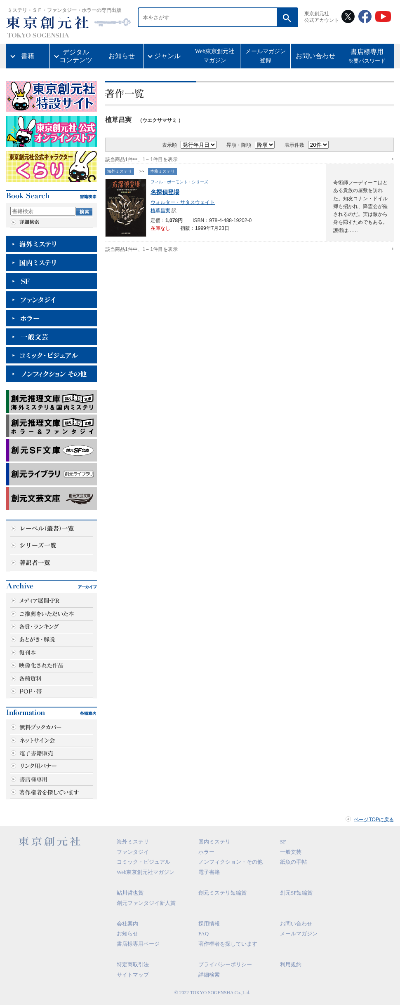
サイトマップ (133, 975)
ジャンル (167, 55)
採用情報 (209, 924)
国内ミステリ (214, 842)
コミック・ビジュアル (143, 862)
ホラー (206, 852)
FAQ (203, 933)
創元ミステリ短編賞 (222, 893)
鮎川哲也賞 (130, 893)
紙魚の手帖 (293, 862)
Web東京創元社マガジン (214, 55)
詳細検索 (209, 975)
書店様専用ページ (138, 944)
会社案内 (127, 924)
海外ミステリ (119, 171)
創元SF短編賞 (296, 893)
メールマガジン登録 (265, 55)
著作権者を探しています (227, 944)
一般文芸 (290, 852)
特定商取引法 (133, 964)
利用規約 (290, 964)
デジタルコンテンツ (75, 56)
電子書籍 (209, 872)
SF (283, 842)
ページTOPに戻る (374, 819)
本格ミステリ (162, 171)
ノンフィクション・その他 (230, 862)
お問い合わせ (315, 55)
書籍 (27, 55)
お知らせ (121, 55)
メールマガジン (299, 933)
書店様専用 (367, 57)
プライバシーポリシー (225, 964)
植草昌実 (160, 210)
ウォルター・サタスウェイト (183, 202)
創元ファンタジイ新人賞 (146, 903)
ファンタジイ (133, 852)
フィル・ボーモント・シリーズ (179, 182)
